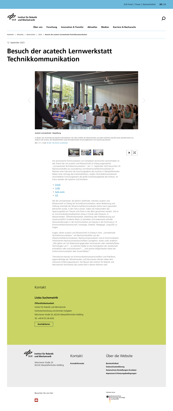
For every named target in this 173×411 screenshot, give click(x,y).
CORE (57, 188)
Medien (105, 27)
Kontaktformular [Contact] (77, 363)
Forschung (51, 27)
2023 (40, 34)
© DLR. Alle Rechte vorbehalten (57, 143)
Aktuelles (92, 27)
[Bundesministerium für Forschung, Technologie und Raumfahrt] (116, 404)
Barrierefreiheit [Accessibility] (112, 363)
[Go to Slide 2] (86, 152)
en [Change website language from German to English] (165, 4)
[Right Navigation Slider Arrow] (136, 100)
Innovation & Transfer (72, 27)
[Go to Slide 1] (73, 152)
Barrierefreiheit (149, 4)
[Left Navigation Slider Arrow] (38, 100)
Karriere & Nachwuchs (124, 27)
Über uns (37, 27)
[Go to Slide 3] (98, 152)
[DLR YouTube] (36, 401)
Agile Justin (60, 192)
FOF (56, 195)
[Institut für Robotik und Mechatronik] (22, 17)
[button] (86, 109)
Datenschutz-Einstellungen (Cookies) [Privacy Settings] (121, 370)
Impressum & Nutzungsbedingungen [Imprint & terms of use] (121, 373)
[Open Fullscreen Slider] (134, 153)
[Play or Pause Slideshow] (129, 153)
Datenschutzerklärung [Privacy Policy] (115, 367)
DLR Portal (128, 4)
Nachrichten (31, 34)
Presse (137, 4)
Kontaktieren (44, 324)
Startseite (10, 34)
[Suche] (163, 19)
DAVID (58, 185)
